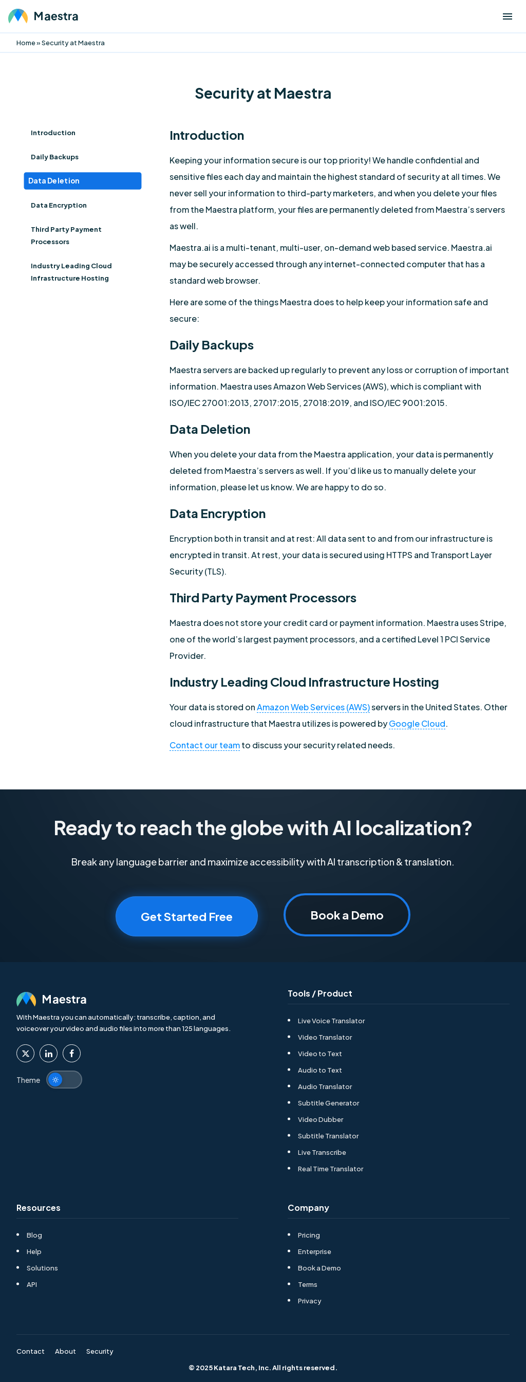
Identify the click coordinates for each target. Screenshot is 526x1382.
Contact (30, 1351)
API (32, 1284)
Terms (307, 1284)
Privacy (310, 1301)
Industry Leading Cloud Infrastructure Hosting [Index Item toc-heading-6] (71, 272)
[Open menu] (507, 16)
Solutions (42, 1268)
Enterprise (314, 1251)
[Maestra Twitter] (25, 1053)
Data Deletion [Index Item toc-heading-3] (54, 181)
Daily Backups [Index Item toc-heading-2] (55, 157)
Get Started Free (187, 916)
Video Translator (325, 1037)
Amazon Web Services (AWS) (313, 707)
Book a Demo (347, 915)
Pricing (309, 1235)
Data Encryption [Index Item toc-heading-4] (59, 205)
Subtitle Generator (328, 1103)
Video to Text (320, 1053)
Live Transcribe (322, 1152)
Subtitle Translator (328, 1136)
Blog (34, 1235)
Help (34, 1251)
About (65, 1351)
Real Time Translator (330, 1169)
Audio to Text (320, 1070)
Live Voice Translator (331, 1021)
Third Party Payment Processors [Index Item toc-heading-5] (66, 235)
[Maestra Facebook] (72, 1053)
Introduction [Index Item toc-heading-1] (53, 132)
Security (100, 1351)
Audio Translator (325, 1086)
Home (25, 43)
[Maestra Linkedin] (49, 1053)
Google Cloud (417, 723)
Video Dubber (320, 1119)
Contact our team (205, 745)
